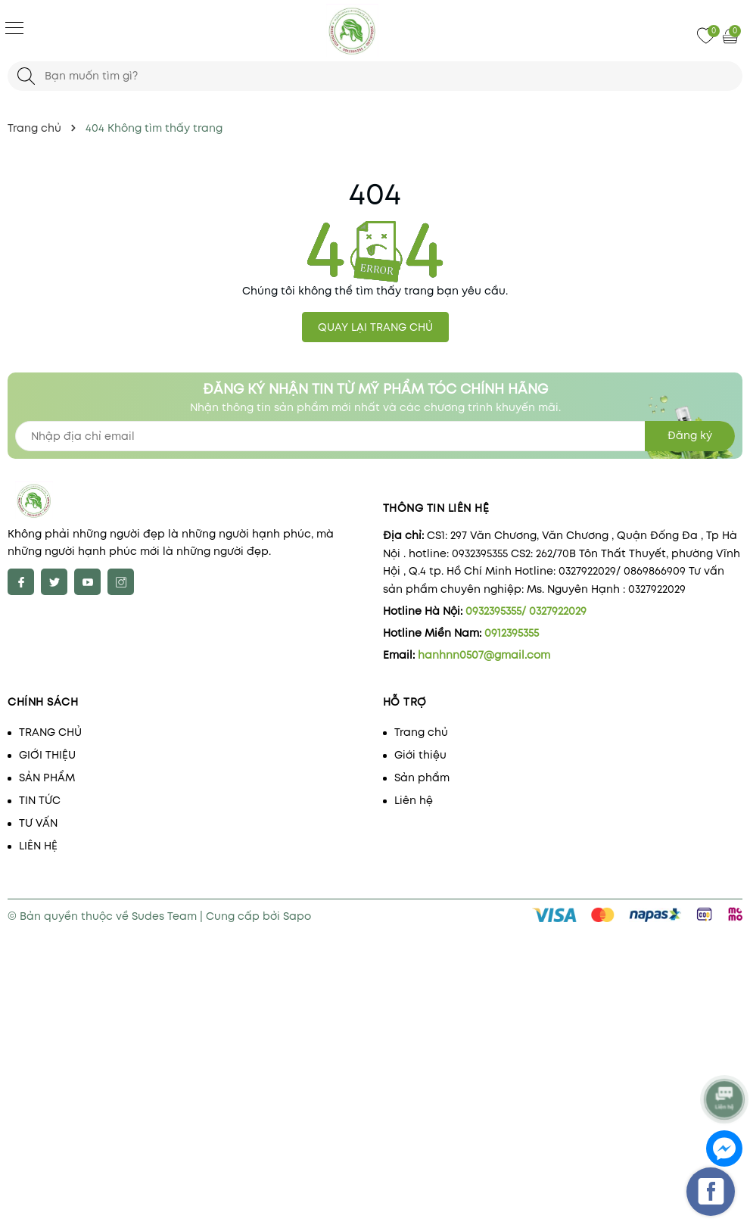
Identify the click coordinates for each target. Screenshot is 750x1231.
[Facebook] (21, 582)
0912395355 (511, 632)
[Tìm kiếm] (26, 76)
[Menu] (14, 27)
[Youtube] (87, 582)
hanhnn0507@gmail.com (484, 654)
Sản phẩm (422, 777)
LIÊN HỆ (38, 845)
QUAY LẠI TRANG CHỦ (375, 327)
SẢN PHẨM (47, 777)
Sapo (297, 916)
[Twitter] (54, 582)
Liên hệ (413, 800)
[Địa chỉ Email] (375, 436)
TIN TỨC (40, 800)
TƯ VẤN (38, 823)
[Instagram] (120, 582)
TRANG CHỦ (50, 732)
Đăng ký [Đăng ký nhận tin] (690, 435)
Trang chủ (421, 732)
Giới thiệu (420, 754)
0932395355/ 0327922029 (526, 611)
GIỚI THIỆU (47, 754)
